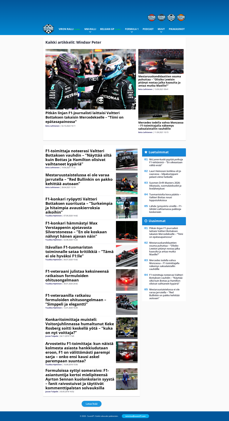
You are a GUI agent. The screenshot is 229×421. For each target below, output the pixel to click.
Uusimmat (157, 221)
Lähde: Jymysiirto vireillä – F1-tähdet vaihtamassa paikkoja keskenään (165, 209)
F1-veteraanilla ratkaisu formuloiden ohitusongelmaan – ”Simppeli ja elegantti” (75, 300)
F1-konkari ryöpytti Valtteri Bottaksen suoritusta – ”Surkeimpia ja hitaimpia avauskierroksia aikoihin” (79, 205)
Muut (161, 29)
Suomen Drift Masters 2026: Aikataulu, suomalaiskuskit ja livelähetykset (165, 185)
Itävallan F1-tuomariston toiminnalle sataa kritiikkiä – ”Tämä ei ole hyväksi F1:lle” (79, 252)
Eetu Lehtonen (52, 126)
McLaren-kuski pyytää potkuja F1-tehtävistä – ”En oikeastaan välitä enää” (166, 162)
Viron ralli (69, 29)
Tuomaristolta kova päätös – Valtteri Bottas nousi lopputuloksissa (165, 197)
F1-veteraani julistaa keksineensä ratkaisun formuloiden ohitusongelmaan (77, 276)
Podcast (148, 29)
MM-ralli (90, 29)
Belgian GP (110, 29)
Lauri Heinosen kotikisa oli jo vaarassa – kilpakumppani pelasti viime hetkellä (165, 174)
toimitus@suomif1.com (135, 416)
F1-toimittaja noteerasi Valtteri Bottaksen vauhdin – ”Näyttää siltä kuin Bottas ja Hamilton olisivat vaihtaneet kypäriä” (78, 157)
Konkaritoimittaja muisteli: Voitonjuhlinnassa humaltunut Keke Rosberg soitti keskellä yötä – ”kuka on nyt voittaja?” (79, 326)
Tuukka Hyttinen (53, 215)
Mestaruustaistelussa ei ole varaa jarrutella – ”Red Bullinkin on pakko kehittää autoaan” (79, 179)
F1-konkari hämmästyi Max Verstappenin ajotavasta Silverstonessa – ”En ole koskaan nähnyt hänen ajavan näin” (76, 229)
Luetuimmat (159, 152)
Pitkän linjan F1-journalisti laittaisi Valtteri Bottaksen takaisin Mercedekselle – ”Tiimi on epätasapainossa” (84, 117)
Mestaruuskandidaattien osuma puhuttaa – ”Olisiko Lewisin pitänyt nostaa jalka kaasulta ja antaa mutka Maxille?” (159, 81)
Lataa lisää (91, 403)
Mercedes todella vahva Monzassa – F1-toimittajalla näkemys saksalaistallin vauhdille (160, 125)
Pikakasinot (177, 29)
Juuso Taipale (51, 336)
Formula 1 (132, 29)
